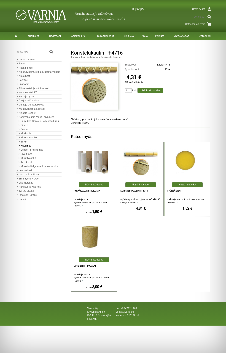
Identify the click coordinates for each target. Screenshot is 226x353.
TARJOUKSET (25, 190)
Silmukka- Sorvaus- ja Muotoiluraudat (39, 121)
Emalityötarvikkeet (27, 178)
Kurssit (21, 199)
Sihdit (22, 141)
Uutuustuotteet (25, 59)
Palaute (159, 35)
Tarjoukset (32, 35)
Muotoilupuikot (28, 137)
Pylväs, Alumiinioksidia (87, 191)
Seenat (23, 129)
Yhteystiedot (181, 35)
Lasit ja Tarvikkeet (27, 174)
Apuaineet (23, 75)
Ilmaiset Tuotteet (26, 194)
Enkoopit (22, 84)
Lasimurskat (24, 182)
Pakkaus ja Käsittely (28, 186)
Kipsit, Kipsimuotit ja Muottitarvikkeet (38, 71)
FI (133, 9)
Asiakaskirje (78, 35)
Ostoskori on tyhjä (199, 24)
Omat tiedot (202, 9)
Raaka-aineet (24, 67)
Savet (20, 63)
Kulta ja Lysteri (25, 96)
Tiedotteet (55, 35)
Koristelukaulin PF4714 (134, 191)
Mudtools (24, 133)
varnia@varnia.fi (125, 311)
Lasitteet (22, 80)
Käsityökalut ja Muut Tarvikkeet (35, 117)
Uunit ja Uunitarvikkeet (30, 104)
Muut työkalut (27, 158)
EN (142, 9)
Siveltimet (25, 154)
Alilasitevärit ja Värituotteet (32, 88)
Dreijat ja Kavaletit (27, 100)
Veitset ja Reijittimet (30, 149)
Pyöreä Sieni (174, 191)
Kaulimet (24, 145)
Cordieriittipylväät (85, 266)
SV (137, 9)
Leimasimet (24, 170)
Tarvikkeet (25, 162)
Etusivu (74, 57)
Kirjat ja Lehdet (25, 112)
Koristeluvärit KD (26, 92)
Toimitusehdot (105, 35)
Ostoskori (205, 35)
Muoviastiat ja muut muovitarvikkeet (39, 166)
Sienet (23, 125)
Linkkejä (129, 35)
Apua (145, 35)
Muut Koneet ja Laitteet (30, 108)
